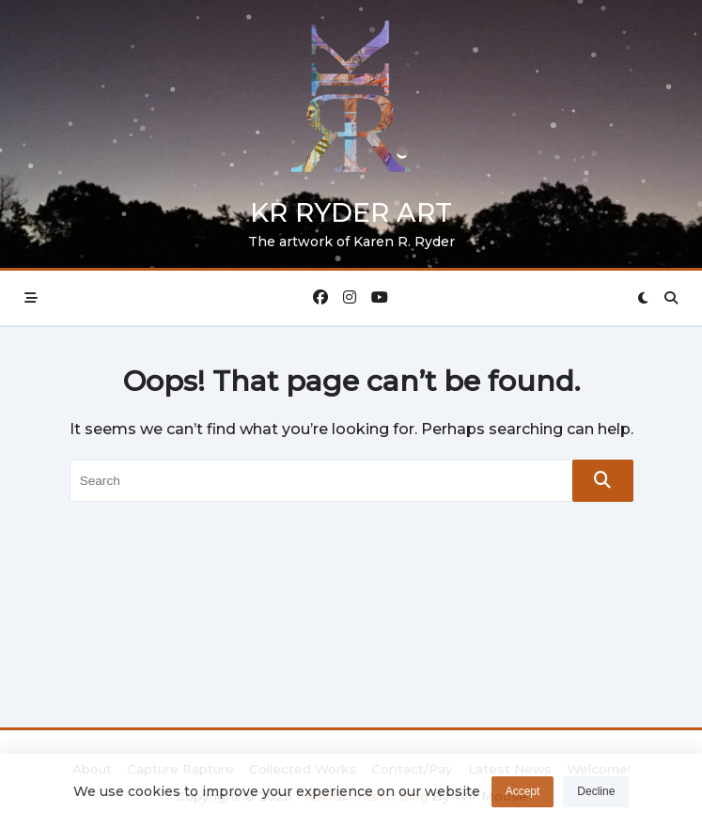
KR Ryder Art (351, 212)
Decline (596, 795)
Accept (523, 795)
